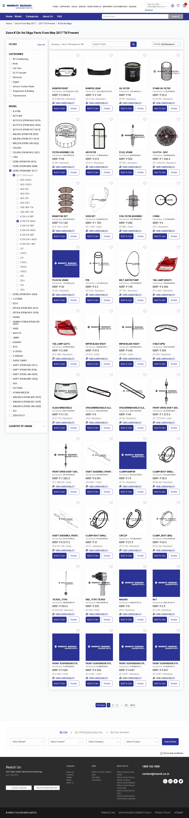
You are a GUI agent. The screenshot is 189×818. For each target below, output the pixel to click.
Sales (74, 6)
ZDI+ (21, 280)
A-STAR (15, 111)
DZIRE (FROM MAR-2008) (23, 166)
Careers (69, 777)
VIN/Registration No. (89, 732)
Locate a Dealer (19, 788)
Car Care (15, 68)
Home (55, 6)
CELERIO (15, 148)
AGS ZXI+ (23, 202)
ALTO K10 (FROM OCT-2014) (24, 129)
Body (13, 63)
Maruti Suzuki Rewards (126, 783)
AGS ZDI (22, 189)
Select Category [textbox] (96, 742)
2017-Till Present (23, 175)
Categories (32, 16)
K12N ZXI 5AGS (26, 230)
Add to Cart (59, 108)
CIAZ (13, 157)
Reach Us (70, 783)
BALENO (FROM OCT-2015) (24, 138)
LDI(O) (21, 253)
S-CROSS (15, 351)
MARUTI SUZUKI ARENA (101, 772)
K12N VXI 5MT (25, 225)
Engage (132, 6)
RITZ (13, 347)
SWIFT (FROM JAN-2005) (23, 374)
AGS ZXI (22, 198)
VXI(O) (22, 271)
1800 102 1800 (154, 4)
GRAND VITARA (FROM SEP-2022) (24, 322)
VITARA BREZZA (19, 392)
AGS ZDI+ (23, 193)
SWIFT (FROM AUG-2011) (23, 365)
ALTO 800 (15, 116)
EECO (13, 303)
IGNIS (13, 328)
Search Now (170, 742)
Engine (14, 82)
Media (68, 780)
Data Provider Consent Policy (135, 813)
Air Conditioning (18, 59)
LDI (20, 248)
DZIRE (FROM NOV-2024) (23, 294)
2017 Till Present (47, 23)
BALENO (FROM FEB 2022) (23, 134)
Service (82, 6)
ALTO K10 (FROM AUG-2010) (25, 120)
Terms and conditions (171, 753)
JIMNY (14, 337)
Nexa (94, 775)
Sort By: (157, 44)
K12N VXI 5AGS (26, 221)
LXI (20, 257)
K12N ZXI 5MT (25, 235)
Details (73, 108)
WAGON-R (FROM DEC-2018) (25, 401)
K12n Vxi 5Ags (65, 23)
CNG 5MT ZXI (25, 212)
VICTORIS (15, 388)
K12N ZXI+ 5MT (26, 244)
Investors (70, 775)
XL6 (13, 411)
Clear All (41, 45)
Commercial (96, 780)
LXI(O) (21, 262)
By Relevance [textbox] (168, 44)
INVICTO (15, 333)
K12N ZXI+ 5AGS (27, 239)
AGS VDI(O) (24, 180)
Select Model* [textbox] (19, 742)
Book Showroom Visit (47, 788)
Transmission (17, 95)
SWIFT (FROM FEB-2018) (23, 369)
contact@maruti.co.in (157, 7)
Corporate (65, 6)
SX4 (13, 383)
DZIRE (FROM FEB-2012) (22, 161)
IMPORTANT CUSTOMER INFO (115, 6)
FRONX (14, 317)
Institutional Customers (126, 799)
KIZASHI (15, 342)
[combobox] (171, 44)
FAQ (59, 16)
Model (18, 16)
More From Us (94, 6)
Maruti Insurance (123, 780)
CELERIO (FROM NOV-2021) (24, 152)
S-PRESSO (16, 356)
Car (64, 732)
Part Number (120, 732)
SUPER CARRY (18, 360)
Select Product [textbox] (133, 742)
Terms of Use (108, 813)
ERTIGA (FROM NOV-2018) (24, 312)
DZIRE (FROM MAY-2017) (23, 170)
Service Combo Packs (21, 86)
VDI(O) (22, 267)
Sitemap (178, 813)
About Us (48, 16)
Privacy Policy (163, 813)
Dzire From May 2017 (25, 23)
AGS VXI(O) (24, 184)
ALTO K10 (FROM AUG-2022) (25, 125)
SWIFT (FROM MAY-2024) (23, 379)
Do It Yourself (17, 72)
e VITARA (15, 299)
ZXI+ (21, 289)
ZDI (20, 276)
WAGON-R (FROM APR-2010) (25, 397)
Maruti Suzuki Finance (125, 777)
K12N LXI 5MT (25, 216)
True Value (96, 777)
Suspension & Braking (21, 91)
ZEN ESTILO (17, 415)
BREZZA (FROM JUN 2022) (24, 143)
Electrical (15, 77)
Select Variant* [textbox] (58, 742)
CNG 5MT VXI (25, 207)
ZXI (20, 285)
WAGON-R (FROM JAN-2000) (25, 406)
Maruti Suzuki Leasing (125, 796)
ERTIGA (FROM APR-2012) (23, 308)
